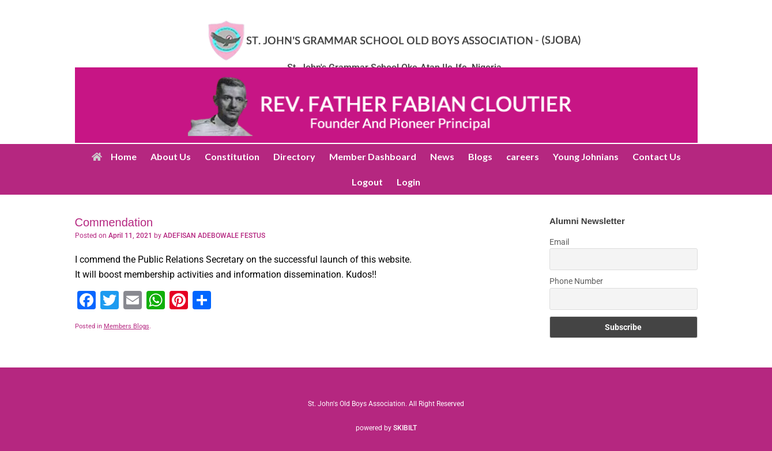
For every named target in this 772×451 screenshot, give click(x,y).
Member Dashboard (372, 156)
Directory (294, 156)
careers (522, 156)
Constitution (232, 156)
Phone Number (576, 281)
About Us (170, 156)
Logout (367, 181)
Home (114, 156)
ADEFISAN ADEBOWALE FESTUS (214, 236)
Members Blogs (126, 326)
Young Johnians (586, 156)
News (442, 156)
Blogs (480, 156)
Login (408, 181)
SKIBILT (405, 428)
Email (559, 242)
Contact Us (656, 156)
